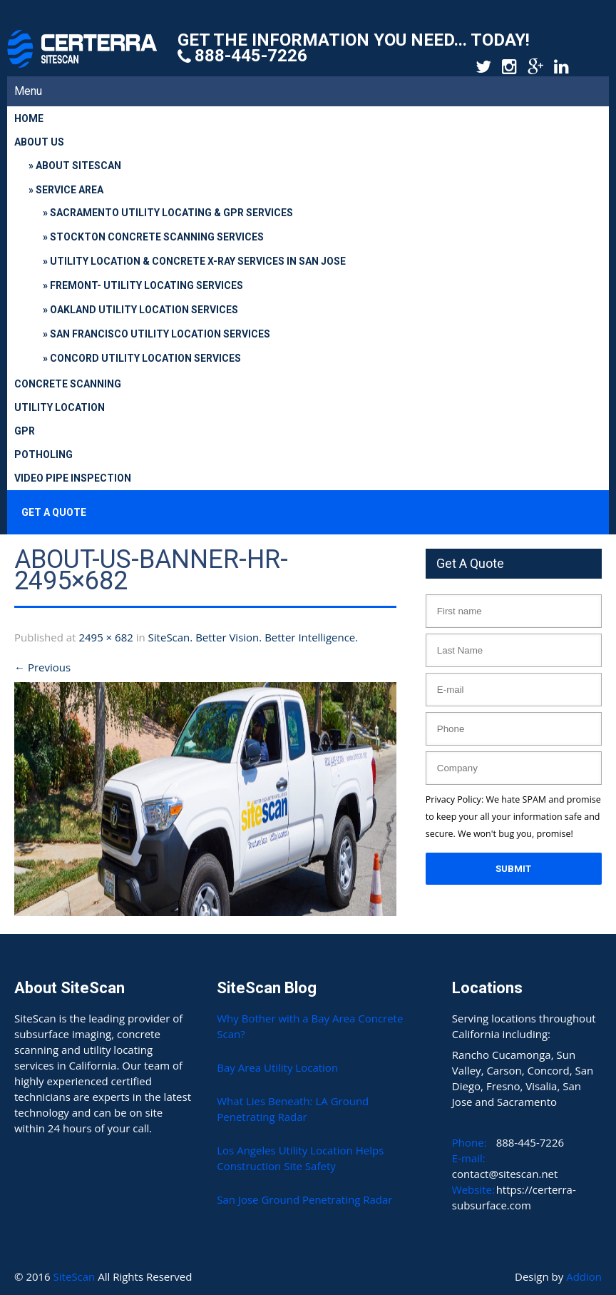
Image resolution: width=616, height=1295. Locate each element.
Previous (42, 667)
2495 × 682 (105, 637)
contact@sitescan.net (505, 1174)
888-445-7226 (251, 56)
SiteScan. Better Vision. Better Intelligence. (253, 637)
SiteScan (75, 1276)
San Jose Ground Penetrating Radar (304, 1199)
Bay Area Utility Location (277, 1067)
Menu (28, 91)
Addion (584, 1276)
